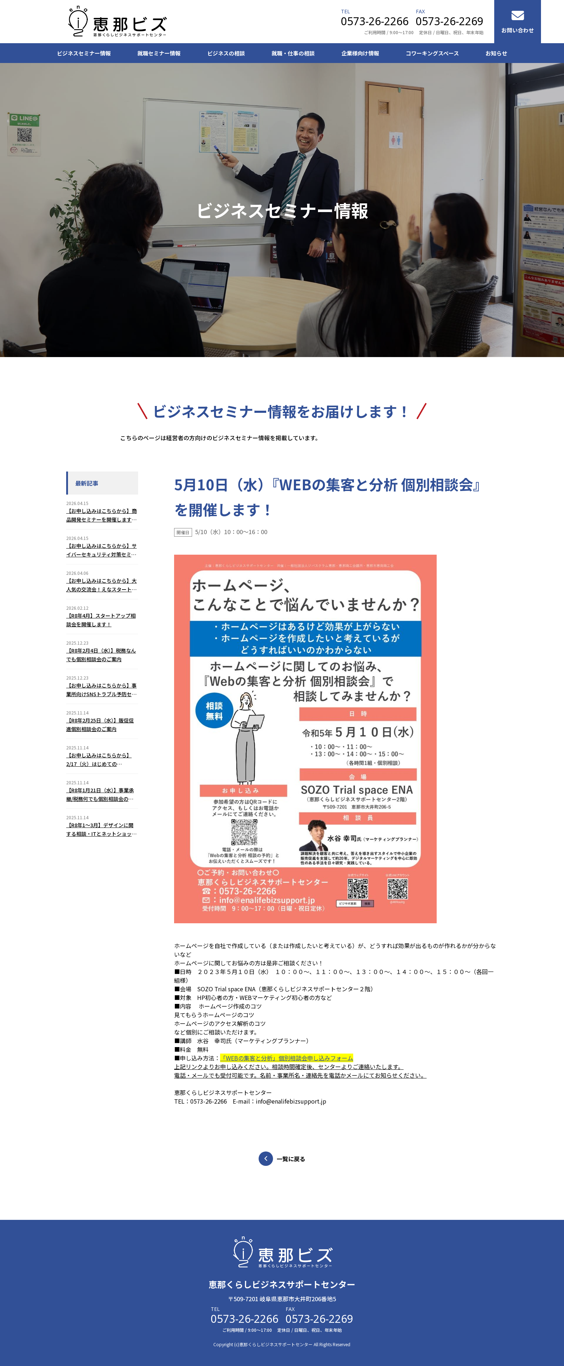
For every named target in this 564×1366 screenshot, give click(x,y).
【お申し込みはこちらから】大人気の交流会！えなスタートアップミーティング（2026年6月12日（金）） (101, 585)
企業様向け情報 (360, 53)
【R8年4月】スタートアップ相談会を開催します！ (101, 620)
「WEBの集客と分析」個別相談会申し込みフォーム (286, 1058)
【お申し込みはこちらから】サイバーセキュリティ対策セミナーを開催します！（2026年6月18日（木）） (101, 550)
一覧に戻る (282, 1158)
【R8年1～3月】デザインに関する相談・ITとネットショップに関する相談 (101, 829)
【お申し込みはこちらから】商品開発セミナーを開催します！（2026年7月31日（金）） (101, 515)
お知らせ (496, 53)
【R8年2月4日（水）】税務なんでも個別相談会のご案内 (101, 655)
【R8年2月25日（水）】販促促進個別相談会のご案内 (100, 724)
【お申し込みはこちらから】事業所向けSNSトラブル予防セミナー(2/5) (101, 690)
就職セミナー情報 (159, 53)
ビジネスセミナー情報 (84, 53)
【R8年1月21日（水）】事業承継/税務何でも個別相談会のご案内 (100, 794)
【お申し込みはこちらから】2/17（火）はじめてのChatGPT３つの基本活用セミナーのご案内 (100, 760)
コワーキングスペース (432, 53)
